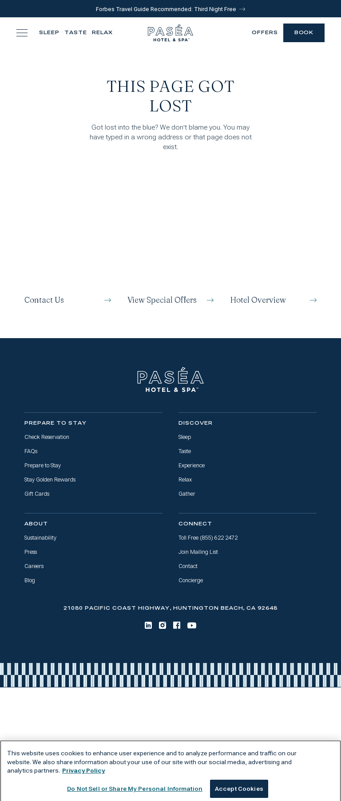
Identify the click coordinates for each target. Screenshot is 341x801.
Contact (188, 566)
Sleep (49, 32)
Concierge (190, 580)
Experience (191, 465)
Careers (34, 566)
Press (30, 552)
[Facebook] (176, 625)
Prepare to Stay (42, 465)
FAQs (30, 451)
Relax (102, 32)
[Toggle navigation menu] (22, 32)
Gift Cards (36, 494)
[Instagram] (162, 625)
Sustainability (40, 538)
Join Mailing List (198, 552)
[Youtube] (191, 625)
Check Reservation (46, 437)
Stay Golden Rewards (49, 480)
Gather (186, 494)
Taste (75, 32)
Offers (265, 32)
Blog (29, 580)
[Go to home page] (170, 379)
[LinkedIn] (148, 625)
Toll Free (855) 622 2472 (208, 538)
